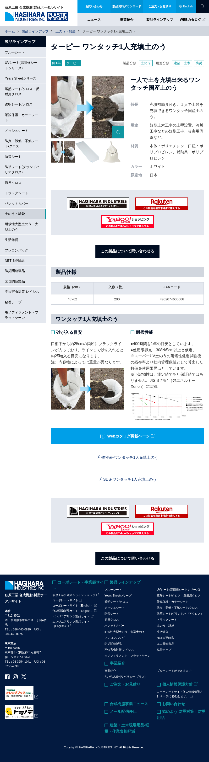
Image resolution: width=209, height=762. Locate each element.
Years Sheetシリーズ (20, 78)
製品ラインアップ (159, 19)
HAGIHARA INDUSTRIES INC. (98, 747)
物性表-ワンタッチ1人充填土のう (129, 457)
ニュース (94, 19)
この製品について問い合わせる (127, 251)
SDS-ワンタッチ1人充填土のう (130, 479)
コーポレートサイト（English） (72, 605)
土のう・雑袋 (65, 31)
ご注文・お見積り (125, 684)
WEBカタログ (190, 19)
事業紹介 (126, 19)
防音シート (13, 157)
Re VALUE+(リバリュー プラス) (124, 676)
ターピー (73, 63)
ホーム (10, 31)
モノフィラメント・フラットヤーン (21, 315)
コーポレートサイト (65, 600)
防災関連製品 (15, 271)
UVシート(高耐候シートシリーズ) (21, 65)
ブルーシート (15, 52)
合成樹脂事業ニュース (129, 704)
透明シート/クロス (19, 104)
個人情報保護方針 (177, 684)
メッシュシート (16, 131)
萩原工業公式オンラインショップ (73, 595)
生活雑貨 (11, 240)
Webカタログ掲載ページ (125, 436)
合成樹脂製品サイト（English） (72, 611)
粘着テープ (13, 302)
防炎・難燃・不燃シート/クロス (21, 143)
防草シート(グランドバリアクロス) (22, 169)
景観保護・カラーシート (21, 117)
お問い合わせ (173, 704)
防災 (199, 63)
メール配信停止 (123, 711)
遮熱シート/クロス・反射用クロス (22, 91)
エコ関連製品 (15, 281)
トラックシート (16, 193)
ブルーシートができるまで (174, 670)
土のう (146, 63)
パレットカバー (16, 203)
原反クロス (13, 183)
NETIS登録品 (15, 260)
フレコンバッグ (16, 250)
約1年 (56, 63)
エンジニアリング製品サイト (71, 616)
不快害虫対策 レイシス (22, 291)
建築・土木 (182, 63)
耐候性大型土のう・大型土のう (21, 226)
